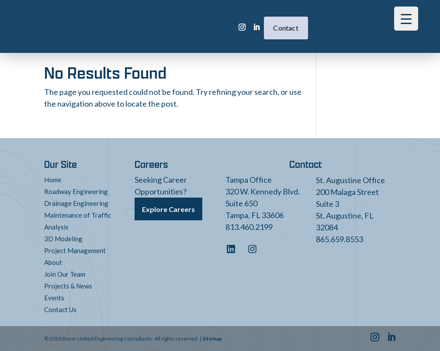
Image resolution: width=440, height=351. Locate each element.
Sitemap (212, 338)
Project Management (75, 250)
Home (52, 180)
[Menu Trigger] (406, 19)
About (53, 262)
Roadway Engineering (76, 191)
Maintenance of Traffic (77, 215)
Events (54, 298)
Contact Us (60, 309)
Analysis (56, 227)
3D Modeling (63, 239)
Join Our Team (64, 274)
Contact (265, 24)
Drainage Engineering (76, 203)
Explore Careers (168, 209)
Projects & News (68, 286)
